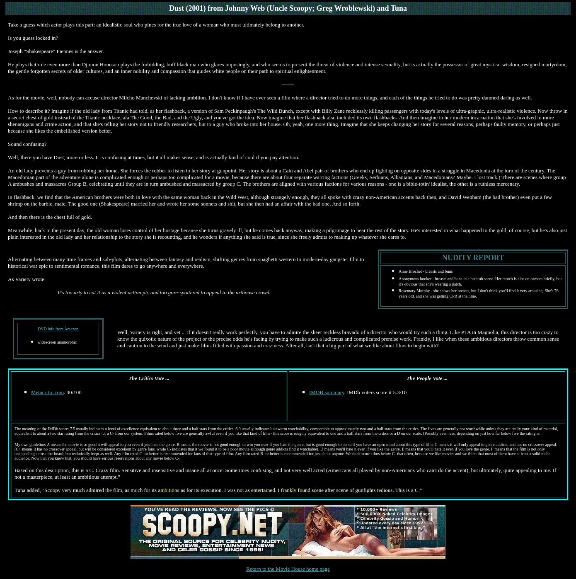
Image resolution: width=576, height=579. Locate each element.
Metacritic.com (47, 392)
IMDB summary (326, 392)
